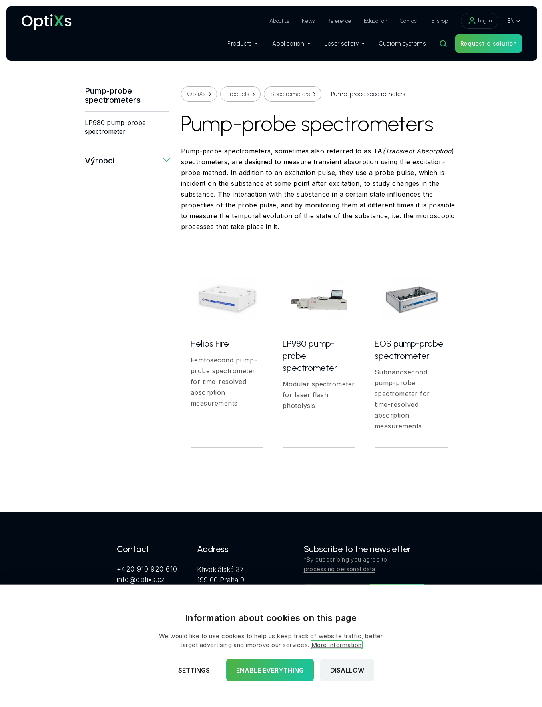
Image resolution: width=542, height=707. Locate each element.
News (305, 21)
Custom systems (400, 44)
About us (277, 21)
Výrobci (99, 160)
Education (373, 21)
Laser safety (342, 44)
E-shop (437, 21)
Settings (194, 670)
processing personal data (339, 569)
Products (240, 44)
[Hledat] (441, 44)
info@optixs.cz (141, 580)
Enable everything (270, 670)
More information (336, 645)
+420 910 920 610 (147, 569)
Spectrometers (290, 94)
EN (508, 20)
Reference (337, 21)
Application (289, 44)
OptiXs (196, 94)
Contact (406, 21)
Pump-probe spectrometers (113, 95)
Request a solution (486, 44)
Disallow (347, 670)
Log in (477, 20)
